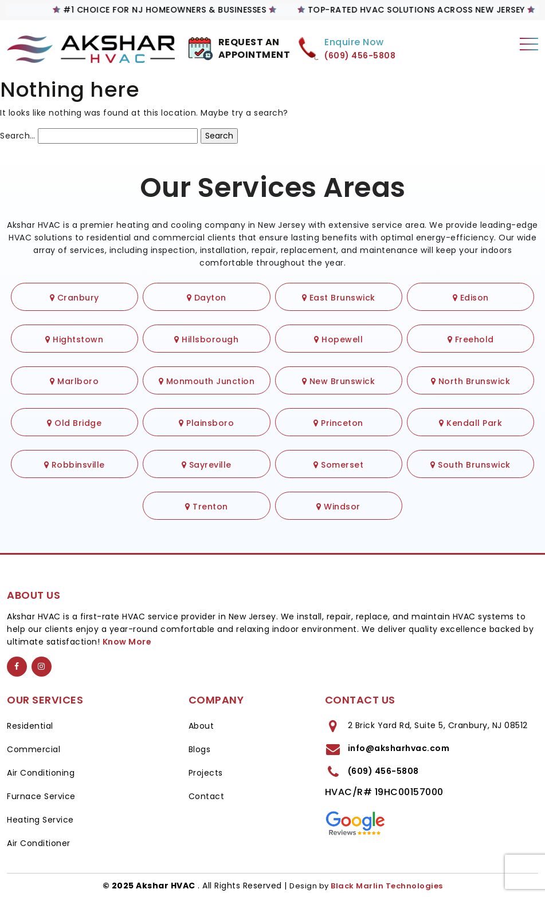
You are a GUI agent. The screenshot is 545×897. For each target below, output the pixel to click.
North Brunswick (471, 381)
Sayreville (207, 465)
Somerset (338, 465)
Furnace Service (41, 796)
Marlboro (74, 381)
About (201, 726)
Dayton (206, 297)
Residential (30, 726)
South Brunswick (470, 465)
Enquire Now (354, 42)
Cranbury (74, 297)
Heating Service (40, 819)
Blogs (200, 749)
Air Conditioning (41, 773)
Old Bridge (74, 423)
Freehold (471, 339)
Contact (207, 796)
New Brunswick (338, 381)
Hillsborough (206, 339)
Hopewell (338, 339)
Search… (18, 135)
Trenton (206, 506)
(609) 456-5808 (383, 771)
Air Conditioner (38, 843)
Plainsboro (206, 423)
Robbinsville (74, 465)
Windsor (338, 506)
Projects (206, 773)
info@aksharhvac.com (399, 748)
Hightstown (74, 339)
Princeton (338, 423)
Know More (127, 641)
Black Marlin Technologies (387, 885)
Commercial (33, 749)
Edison (471, 297)
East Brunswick (338, 297)
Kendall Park (470, 423)
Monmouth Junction (207, 381)
